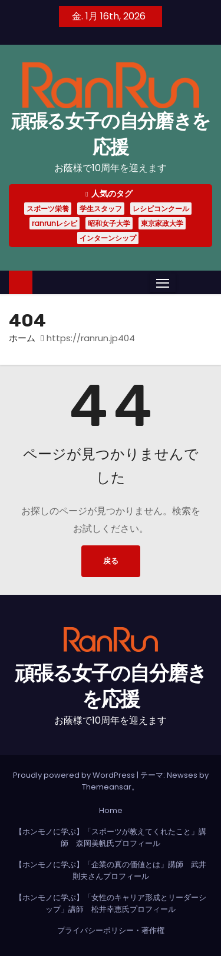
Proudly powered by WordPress (75, 775)
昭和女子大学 (109, 223)
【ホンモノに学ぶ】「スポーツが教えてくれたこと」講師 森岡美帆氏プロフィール (110, 837)
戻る (110, 561)
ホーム (22, 338)
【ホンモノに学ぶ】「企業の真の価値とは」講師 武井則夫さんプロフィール (110, 870)
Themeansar (106, 786)
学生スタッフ (101, 209)
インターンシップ (108, 238)
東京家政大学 (162, 223)
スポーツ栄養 (48, 209)
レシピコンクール (161, 209)
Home (111, 810)
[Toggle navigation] (163, 283)
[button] (184, 282)
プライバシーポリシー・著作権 (110, 930)
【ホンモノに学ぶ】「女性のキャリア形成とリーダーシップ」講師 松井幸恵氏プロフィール (110, 903)
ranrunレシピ (54, 223)
